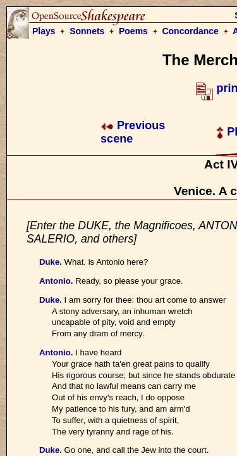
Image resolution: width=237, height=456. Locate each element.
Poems (133, 31)
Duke (49, 262)
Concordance (190, 31)
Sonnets (87, 31)
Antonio (55, 281)
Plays (44, 31)
